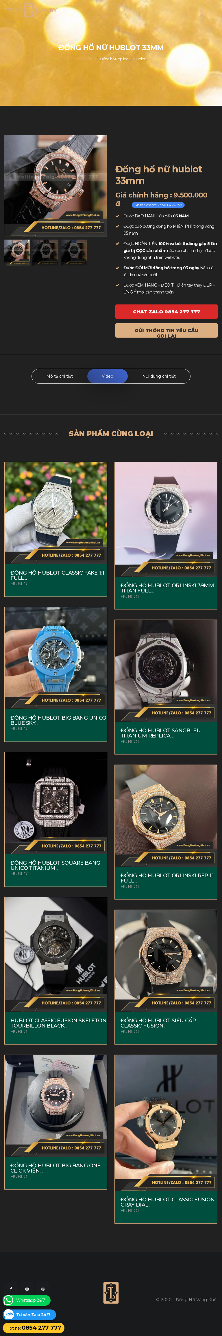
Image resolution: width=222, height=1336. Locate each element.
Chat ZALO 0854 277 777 (166, 312)
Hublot (139, 59)
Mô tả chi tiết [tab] (59, 376)
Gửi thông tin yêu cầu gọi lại (167, 333)
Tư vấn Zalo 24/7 (33, 1314)
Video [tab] (107, 376)
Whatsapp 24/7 (30, 1300)
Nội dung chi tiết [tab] (159, 376)
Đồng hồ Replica (114, 59)
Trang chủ (85, 59)
